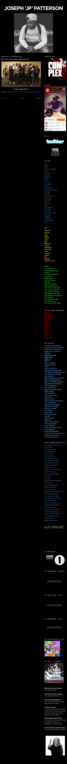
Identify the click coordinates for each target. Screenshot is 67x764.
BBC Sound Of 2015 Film (51, 494)
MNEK (46, 205)
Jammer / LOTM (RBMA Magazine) (54, 381)
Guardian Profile (48, 454)
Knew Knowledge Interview (52, 496)
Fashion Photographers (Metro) (53, 389)
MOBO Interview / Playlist (51, 460)
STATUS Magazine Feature (51, 511)
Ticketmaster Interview (50, 458)
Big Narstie (47, 176)
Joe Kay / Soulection (49, 169)
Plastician (47, 173)
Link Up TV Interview (50, 489)
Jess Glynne (47, 184)
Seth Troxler (47, 211)
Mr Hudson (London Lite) (51, 437)
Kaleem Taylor (48, 197)
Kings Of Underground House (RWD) (54, 378)
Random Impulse (49, 220)
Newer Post (4, 98)
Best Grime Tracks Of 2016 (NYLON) (54, 347)
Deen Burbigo (48, 207)
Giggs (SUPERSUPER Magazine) (53, 383)
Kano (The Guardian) (50, 403)
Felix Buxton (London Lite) (51, 435)
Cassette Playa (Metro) (50, 395)
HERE (27, 89)
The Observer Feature (50, 507)
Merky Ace (47, 201)
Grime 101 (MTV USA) (50, 368)
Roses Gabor (47, 209)
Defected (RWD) (49, 376)
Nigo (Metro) (48, 397)
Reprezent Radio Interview (51, 465)
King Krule (47, 175)
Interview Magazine (49, 363)
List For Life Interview (50, 487)
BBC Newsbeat (48, 447)
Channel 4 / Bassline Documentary (53, 491)
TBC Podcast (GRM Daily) (51, 474)
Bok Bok (46, 165)
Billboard (46, 361)
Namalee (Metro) (49, 391)
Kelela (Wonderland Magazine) (53, 370)
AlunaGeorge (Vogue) (50, 355)
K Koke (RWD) (48, 412)
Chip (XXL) (47, 416)
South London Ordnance (51, 190)
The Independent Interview (52, 445)
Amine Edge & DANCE (50, 213)
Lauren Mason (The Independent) (53, 401)
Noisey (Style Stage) (49, 364)
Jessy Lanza (47, 182)
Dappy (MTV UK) (49, 418)
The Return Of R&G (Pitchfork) (52, 345)
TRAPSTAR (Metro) (49, 393)
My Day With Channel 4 (50, 520)
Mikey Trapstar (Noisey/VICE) (52, 380)
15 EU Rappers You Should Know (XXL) (54, 372)
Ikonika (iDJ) (47, 420)
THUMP (46, 366)
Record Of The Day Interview (52, 514)
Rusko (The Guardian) (50, 408)
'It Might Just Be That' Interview (53, 469)
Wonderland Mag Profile (51, 485)
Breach (46, 178)
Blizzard (46, 186)
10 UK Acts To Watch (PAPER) (52, 374)
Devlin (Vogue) (48, 357)
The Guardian (48, 482)
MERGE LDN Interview (50, 500)
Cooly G (46, 180)
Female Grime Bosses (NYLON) (52, 349)
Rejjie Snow (47, 203)
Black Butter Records (50, 196)
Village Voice (47, 359)
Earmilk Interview (49, 518)
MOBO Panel (47, 467)
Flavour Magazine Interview (52, 509)
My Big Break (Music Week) (52, 505)
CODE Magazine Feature (51, 516)
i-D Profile (47, 476)
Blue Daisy (47, 192)
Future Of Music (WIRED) (51, 422)
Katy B (46, 167)
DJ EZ (45, 163)
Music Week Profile (49, 456)
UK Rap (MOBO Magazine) (51, 431)
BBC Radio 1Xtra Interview (51, 463)
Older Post (38, 98)
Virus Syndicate (48, 188)
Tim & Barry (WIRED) (50, 423)
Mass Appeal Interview (50, 451)
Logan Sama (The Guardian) (52, 404)
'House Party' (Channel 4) (51, 503)
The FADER (47, 478)
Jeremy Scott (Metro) (50, 387)
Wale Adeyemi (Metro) (50, 385)
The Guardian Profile (50, 449)
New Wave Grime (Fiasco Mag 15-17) (54, 433)
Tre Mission (47, 215)
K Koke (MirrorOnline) (50, 414)
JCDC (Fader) (48, 410)
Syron (45, 222)
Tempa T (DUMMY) (49, 425)
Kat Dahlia (47, 194)
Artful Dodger (48, 218)
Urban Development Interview (52, 480)
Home (21, 98)
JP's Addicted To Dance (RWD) (52, 498)
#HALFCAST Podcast (50, 471)
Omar (45, 171)
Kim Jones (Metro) (49, 399)
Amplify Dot (47, 216)
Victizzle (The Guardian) (51, 406)
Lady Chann (47, 199)
